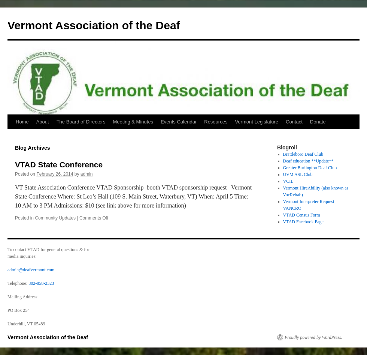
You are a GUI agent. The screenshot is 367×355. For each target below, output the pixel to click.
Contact (294, 122)
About (42, 122)
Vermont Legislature (256, 122)
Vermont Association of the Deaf (93, 25)
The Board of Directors (81, 122)
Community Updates (55, 218)
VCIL (288, 181)
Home (22, 122)
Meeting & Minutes (133, 122)
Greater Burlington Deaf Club (310, 167)
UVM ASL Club (298, 174)
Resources (215, 122)
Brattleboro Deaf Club (303, 154)
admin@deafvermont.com (30, 269)
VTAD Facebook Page (303, 221)
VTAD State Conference (59, 164)
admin (87, 174)
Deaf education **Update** (308, 161)
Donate (318, 122)
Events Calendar (179, 122)
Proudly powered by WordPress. (313, 337)
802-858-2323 (41, 283)
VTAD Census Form (301, 215)
